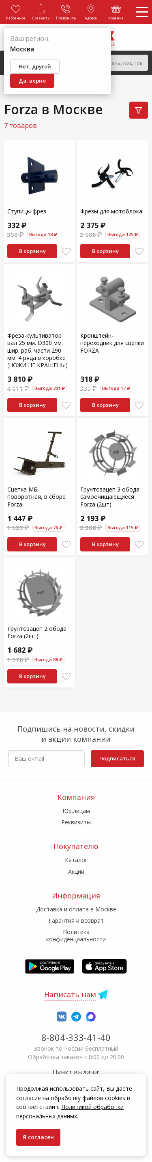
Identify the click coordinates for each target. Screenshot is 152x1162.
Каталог (76, 860)
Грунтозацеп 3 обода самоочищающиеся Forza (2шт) (109, 496)
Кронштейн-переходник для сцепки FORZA (112, 343)
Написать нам (70, 994)
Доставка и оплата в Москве (76, 909)
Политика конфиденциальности (76, 935)
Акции (76, 871)
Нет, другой (35, 66)
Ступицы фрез (26, 211)
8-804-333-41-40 (76, 1037)
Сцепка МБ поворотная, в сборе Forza (36, 496)
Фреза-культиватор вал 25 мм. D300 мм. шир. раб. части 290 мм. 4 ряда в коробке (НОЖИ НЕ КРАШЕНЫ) (37, 350)
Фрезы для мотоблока (111, 211)
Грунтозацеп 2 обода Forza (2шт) (36, 632)
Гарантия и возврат (76, 920)
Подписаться (117, 758)
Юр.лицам (76, 811)
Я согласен (38, 1137)
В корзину (32, 251)
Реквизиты (76, 822)
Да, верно (32, 80)
